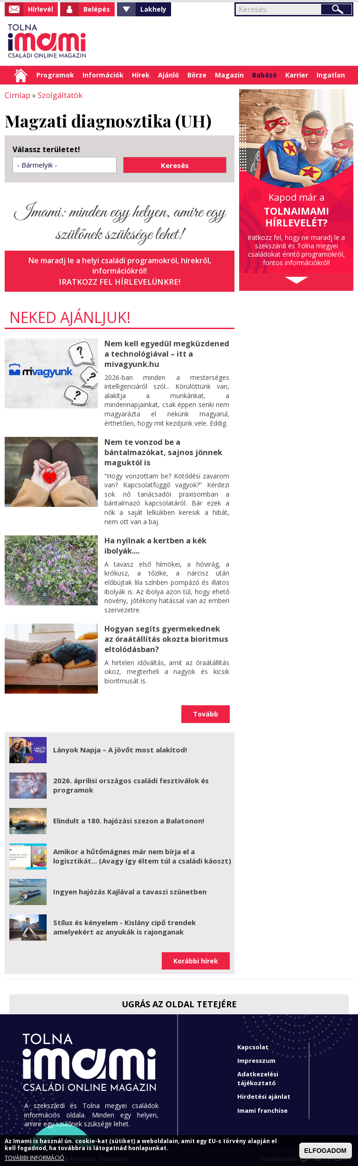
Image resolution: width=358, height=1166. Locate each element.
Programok (55, 74)
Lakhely (153, 9)
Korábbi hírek (195, 956)
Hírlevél (40, 9)
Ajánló (168, 74)
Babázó (264, 74)
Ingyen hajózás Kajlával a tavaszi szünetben (130, 887)
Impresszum (256, 1056)
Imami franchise (262, 1106)
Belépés (96, 9)
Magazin (229, 74)
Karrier (296, 74)
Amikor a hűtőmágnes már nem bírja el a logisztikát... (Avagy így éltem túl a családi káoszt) (142, 851)
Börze (197, 74)
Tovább (205, 709)
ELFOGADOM (325, 1150)
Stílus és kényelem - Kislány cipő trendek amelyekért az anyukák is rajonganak (124, 922)
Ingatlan (331, 74)
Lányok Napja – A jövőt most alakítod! (120, 745)
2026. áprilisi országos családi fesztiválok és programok (131, 780)
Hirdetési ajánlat (263, 1092)
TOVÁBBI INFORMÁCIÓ (34, 1158)
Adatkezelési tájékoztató (257, 1073)
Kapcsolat (252, 1042)
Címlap (20, 75)
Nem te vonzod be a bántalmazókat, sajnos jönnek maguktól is (162, 449)
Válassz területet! (46, 149)
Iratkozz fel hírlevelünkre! (119, 281)
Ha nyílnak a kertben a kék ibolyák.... (154, 541)
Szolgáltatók (58, 95)
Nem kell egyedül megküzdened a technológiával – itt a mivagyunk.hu (165, 352)
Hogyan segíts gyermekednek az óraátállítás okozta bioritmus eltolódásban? (166, 633)
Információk (103, 74)
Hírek (141, 74)
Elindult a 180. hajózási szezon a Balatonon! (128, 816)
